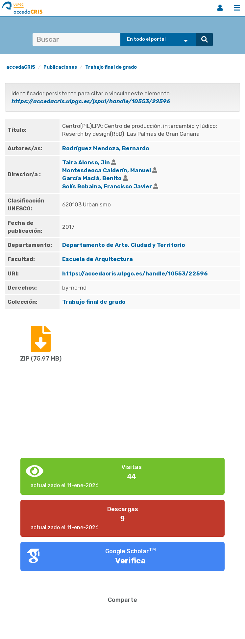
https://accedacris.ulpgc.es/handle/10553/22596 (135, 273)
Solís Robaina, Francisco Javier (107, 186)
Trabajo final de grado (111, 67)
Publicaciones (60, 67)
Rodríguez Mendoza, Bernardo (105, 148)
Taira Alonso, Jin (86, 162)
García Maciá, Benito (92, 178)
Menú (237, 8)
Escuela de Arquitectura (97, 259)
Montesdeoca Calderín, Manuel (106, 170)
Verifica (130, 560)
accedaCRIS (20, 67)
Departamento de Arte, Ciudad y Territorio (123, 245)
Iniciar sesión (220, 8)
